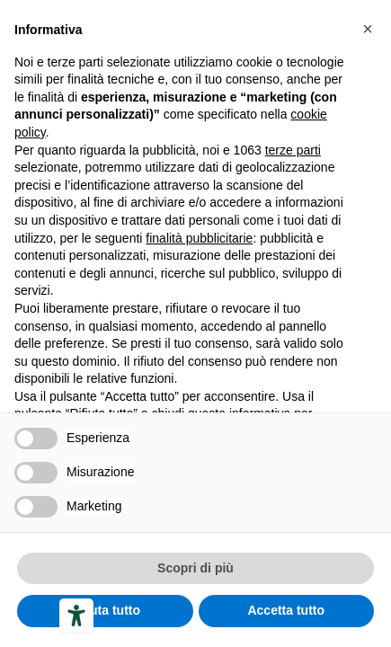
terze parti (293, 150)
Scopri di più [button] (195, 568)
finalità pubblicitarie (199, 238)
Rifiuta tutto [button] (104, 610)
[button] (367, 28)
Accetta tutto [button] (285, 610)
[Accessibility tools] (76, 615)
